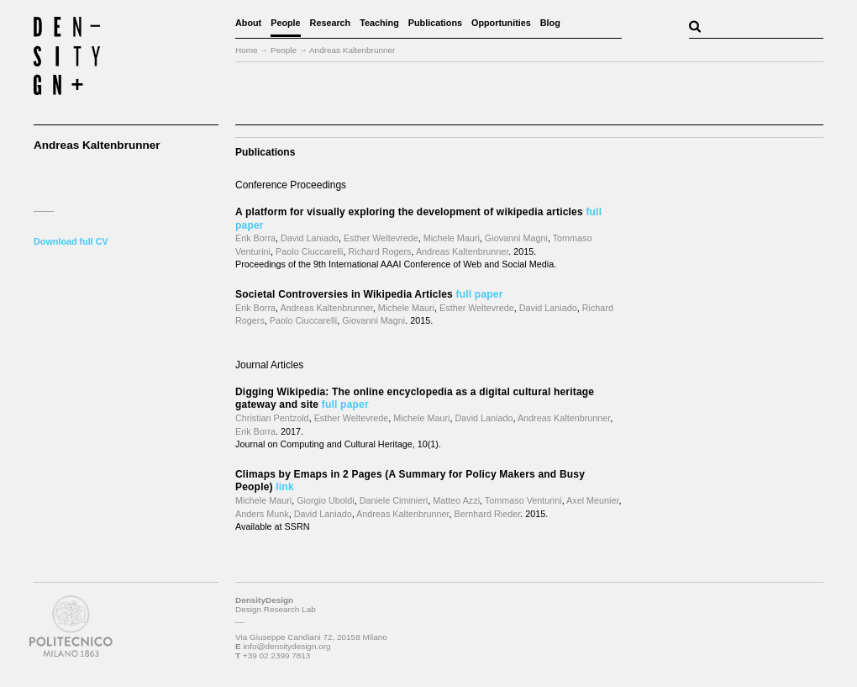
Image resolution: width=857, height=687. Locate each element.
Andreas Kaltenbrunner (462, 251)
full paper (479, 294)
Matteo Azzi (456, 500)
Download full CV (71, 241)
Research (330, 23)
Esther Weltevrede (381, 238)
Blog (550, 23)
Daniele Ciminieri (394, 500)
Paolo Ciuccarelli (309, 251)
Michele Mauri (451, 238)
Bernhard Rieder (488, 514)
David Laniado (310, 238)
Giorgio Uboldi (325, 500)
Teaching (379, 23)
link (284, 487)
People (285, 23)
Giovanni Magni (516, 238)
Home (246, 50)
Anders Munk (262, 514)
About (248, 23)
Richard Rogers (379, 251)
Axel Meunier (592, 500)
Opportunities (501, 23)
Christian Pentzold (272, 418)
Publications (435, 23)
